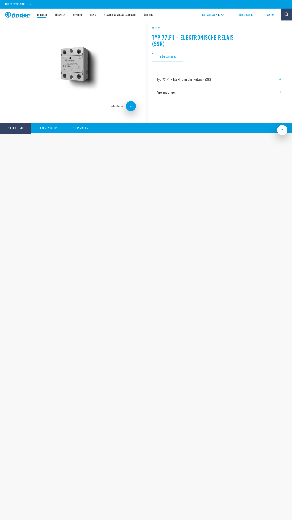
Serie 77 (156, 28)
